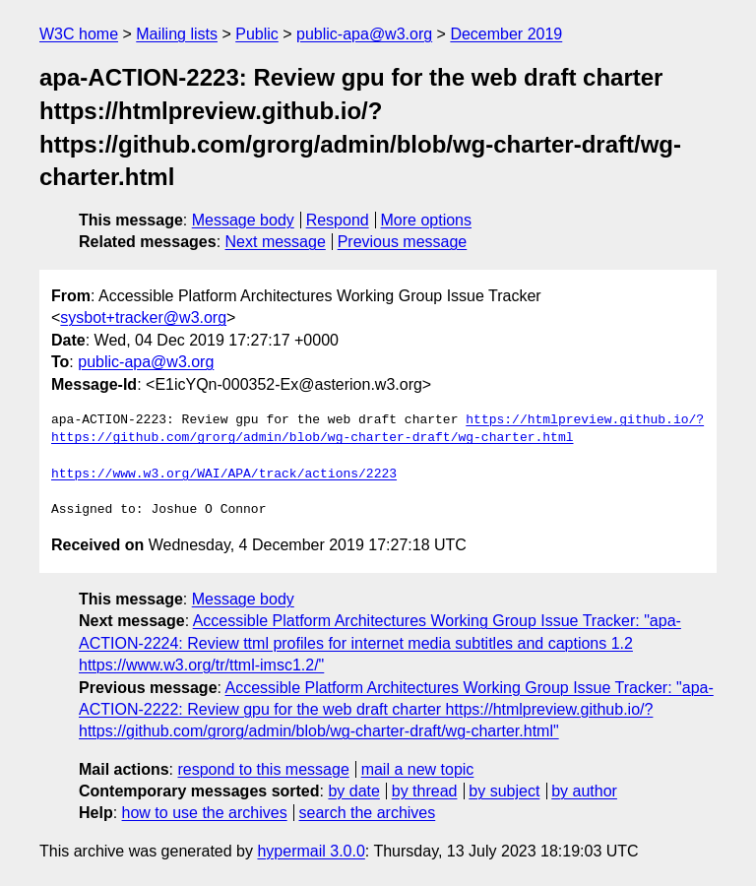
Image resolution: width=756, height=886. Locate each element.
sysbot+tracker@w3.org (143, 317)
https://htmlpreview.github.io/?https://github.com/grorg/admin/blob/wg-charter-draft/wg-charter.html (377, 429)
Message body (243, 220)
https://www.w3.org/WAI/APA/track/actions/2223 (224, 474)
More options (426, 220)
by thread (425, 791)
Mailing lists (177, 34)
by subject (504, 791)
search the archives (367, 812)
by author (584, 791)
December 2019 (506, 34)
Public (257, 34)
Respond (337, 220)
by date (353, 791)
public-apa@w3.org (364, 34)
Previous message (403, 241)
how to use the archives (204, 812)
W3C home (78, 34)
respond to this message (262, 769)
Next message (275, 241)
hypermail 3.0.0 (310, 851)
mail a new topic (417, 769)
